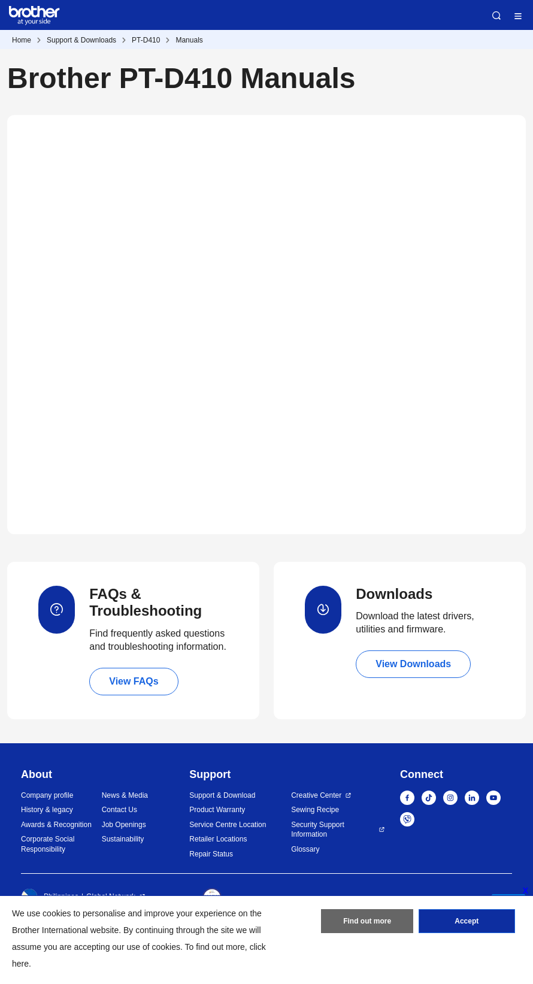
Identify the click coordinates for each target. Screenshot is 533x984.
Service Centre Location (227, 824)
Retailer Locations (218, 839)
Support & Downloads (81, 40)
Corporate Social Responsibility (47, 844)
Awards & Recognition (56, 824)
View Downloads (413, 664)
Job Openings (124, 824)
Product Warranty (217, 810)
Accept (467, 921)
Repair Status (211, 854)
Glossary (305, 849)
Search (496, 16)
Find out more (367, 921)
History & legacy (47, 810)
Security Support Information (317, 829)
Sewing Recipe (315, 810)
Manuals (188, 40)
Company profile (47, 795)
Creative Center (316, 795)
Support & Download (222, 795)
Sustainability (123, 839)
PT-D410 (146, 40)
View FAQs (133, 681)
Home (21, 40)
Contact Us (119, 810)
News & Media (125, 795)
